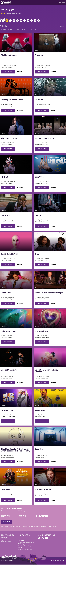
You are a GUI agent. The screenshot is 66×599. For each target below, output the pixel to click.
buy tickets (10, 77)
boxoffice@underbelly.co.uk (28, 573)
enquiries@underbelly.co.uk (28, 568)
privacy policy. (22, 551)
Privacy (56, 594)
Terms (50, 594)
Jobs (3, 567)
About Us (5, 566)
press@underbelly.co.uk (27, 577)
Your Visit (5, 564)
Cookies (61, 594)
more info (23, 77)
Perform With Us (7, 569)
